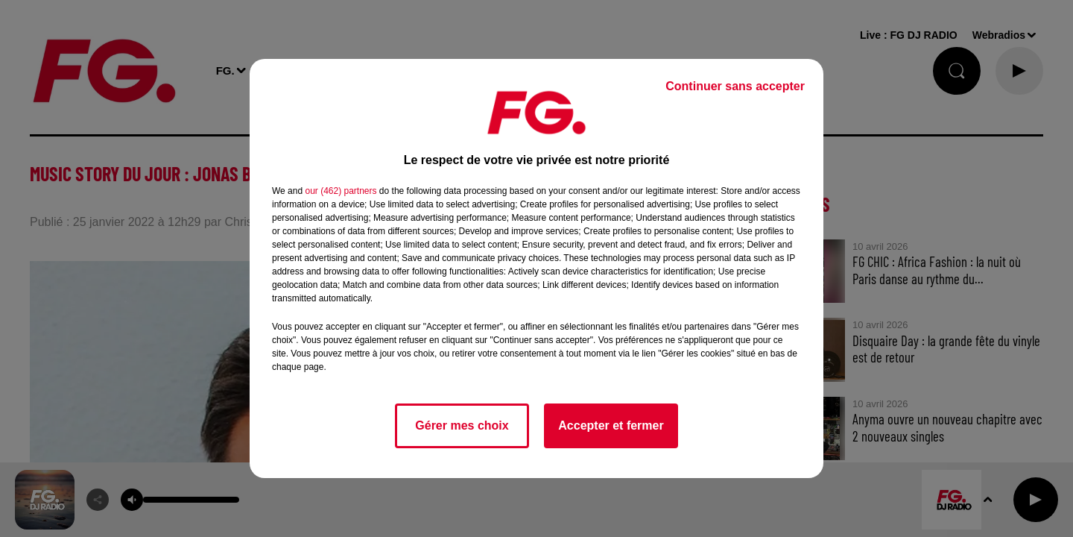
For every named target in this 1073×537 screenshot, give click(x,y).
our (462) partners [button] (340, 191)
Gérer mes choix (461, 425)
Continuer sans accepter (735, 86)
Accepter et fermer (610, 425)
